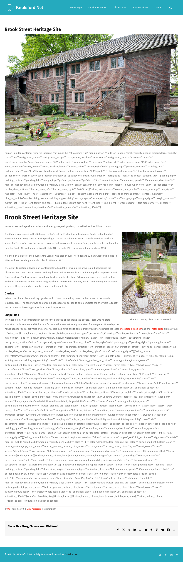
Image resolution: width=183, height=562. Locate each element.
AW (8, 509)
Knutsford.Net (71, 554)
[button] (170, 7)
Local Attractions (34, 509)
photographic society (130, 328)
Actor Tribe (157, 328)
